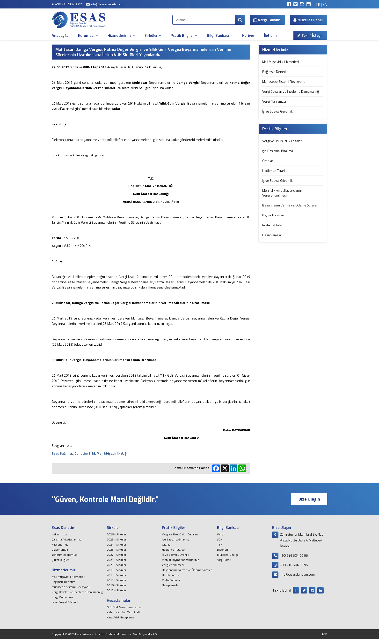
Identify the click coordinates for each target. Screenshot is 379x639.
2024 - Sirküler (116, 544)
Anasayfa (60, 35)
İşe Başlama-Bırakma (277, 150)
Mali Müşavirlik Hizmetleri (280, 61)
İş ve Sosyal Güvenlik (277, 111)
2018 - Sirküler (116, 575)
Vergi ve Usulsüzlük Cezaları (282, 140)
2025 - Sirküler (116, 539)
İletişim (270, 35)
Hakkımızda (59, 534)
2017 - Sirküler (116, 580)
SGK (219, 539)
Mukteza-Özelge (228, 554)
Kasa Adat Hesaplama (120, 617)
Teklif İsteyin (310, 35)
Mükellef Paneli (308, 20)
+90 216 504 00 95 (67, 4)
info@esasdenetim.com (105, 4)
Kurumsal (88, 35)
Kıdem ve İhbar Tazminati (123, 612)
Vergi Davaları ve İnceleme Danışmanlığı (291, 91)
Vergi (220, 534)
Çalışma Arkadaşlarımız (66, 539)
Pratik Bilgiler (184, 35)
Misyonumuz (60, 544)
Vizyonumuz (60, 549)
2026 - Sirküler (116, 534)
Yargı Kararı (224, 559)
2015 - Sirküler (116, 590)
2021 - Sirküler (116, 559)
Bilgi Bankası (220, 35)
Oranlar (267, 160)
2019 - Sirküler (116, 570)
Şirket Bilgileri (61, 559)
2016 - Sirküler (116, 585)
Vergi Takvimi (267, 20)
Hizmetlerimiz (121, 35)
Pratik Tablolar (272, 225)
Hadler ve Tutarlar (275, 170)
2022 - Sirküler (116, 554)
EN (324, 4)
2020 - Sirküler (116, 565)
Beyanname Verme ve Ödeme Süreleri (290, 205)
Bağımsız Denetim (275, 71)
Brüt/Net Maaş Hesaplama (124, 607)
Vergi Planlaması (274, 101)
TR (317, 4)
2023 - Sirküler (116, 549)
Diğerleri (222, 549)
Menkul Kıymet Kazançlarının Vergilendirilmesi (283, 193)
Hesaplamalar (272, 234)
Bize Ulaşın (309, 499)
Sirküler (153, 35)
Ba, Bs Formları (273, 215)
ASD (324, 634)
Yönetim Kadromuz (64, 554)
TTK (219, 544)
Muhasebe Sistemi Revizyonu (283, 81)
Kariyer (248, 35)
